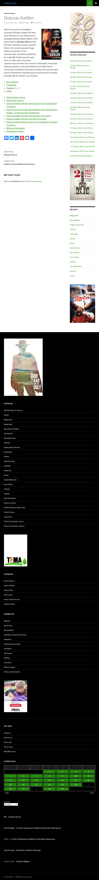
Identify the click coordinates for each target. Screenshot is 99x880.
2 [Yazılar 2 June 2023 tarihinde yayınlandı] (62, 772)
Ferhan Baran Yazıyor (15, 97)
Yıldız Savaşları (9, 667)
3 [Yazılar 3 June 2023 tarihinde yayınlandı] (75, 772)
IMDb (9, 91)
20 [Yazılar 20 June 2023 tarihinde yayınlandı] (23, 785)
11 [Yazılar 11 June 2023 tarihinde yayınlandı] (88, 776)
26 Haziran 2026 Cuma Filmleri (82, 137)
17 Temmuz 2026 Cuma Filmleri (82, 146)
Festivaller (74, 234)
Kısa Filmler (74, 257)
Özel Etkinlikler (76, 266)
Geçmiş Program (9, 13)
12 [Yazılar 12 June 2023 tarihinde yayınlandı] (10, 780)
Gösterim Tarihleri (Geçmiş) (28, 850)
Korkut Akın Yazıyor (15, 100)
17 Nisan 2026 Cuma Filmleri (81, 102)
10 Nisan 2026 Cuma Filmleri (81, 98)
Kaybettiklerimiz (10, 480)
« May (7, 793)
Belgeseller (74, 215)
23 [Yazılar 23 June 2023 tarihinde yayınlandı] (62, 785)
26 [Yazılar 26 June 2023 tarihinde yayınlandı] (10, 789)
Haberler (7, 466)
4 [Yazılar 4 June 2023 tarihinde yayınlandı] (88, 772)
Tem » (92, 793)
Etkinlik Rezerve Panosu (13, 410)
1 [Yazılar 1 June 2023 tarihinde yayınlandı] (49, 772)
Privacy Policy (8, 877)
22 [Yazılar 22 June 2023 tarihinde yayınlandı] (49, 785)
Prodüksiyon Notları (15, 131)
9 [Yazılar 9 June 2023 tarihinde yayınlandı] (62, 776)
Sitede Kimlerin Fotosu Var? (15, 507)
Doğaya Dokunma (77, 225)
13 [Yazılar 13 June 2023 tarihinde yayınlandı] (23, 780)
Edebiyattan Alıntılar (12, 447)
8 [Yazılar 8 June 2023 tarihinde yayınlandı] (49, 776)
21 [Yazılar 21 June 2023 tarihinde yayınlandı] (36, 785)
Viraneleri (7, 662)
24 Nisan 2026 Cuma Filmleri (81, 114)
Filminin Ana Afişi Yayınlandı (26, 119)
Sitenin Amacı (9, 512)
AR (5, 816)
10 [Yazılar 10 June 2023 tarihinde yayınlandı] (75, 776)
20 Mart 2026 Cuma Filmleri (81, 77)
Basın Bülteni (12, 82)
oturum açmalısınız (33, 181)
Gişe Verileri (74, 252)
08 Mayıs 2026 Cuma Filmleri (81, 123)
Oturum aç (8, 737)
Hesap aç (7, 733)
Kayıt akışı (8, 742)
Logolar (7, 494)
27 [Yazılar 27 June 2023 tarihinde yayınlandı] (23, 789)
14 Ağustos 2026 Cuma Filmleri (82, 151)
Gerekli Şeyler (75, 248)
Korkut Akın (8, 590)
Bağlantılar (8, 419)
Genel (72, 243)
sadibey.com (10, 3)
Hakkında (7, 470)
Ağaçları (7, 621)
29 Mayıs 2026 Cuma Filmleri (81, 132)
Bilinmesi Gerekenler (15, 128)
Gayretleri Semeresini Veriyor (15, 635)
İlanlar (6, 475)
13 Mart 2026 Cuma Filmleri (81, 72)
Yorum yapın (37, 23)
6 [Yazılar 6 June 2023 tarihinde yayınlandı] (23, 776)
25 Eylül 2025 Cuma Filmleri (81, 156)
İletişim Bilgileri (23, 861)
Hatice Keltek (9, 585)
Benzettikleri (75, 220)
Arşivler (7, 802)
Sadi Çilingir (25, 23)
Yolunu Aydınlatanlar (12, 672)
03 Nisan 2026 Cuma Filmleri (81, 93)
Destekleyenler (10, 438)
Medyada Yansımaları (12, 644)
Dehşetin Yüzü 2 (33, 153)
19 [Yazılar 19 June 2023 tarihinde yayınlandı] (10, 785)
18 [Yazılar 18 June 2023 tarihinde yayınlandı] (88, 780)
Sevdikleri (7, 649)
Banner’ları (8, 625)
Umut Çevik (9, 850)
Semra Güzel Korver (12, 599)
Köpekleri (7, 639)
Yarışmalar (8, 517)
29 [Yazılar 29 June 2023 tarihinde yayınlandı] (49, 789)
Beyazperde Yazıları (11, 429)
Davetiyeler (8, 433)
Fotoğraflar (11, 85)
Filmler (72, 239)
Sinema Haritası (10, 503)
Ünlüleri (7, 658)
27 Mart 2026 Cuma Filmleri (81, 82)
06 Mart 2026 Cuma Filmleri (81, 61)
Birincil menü (96, 3)
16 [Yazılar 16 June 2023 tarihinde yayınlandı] (62, 780)
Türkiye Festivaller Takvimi (14, 526)
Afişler (6, 415)
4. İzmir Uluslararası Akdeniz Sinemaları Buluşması (38, 828)
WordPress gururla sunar (23, 877)
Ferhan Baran (9, 581)
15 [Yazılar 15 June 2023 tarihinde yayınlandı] (49, 780)
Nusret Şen (8, 595)
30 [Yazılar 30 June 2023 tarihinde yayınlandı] (62, 789)
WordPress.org (9, 751)
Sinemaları (8, 653)
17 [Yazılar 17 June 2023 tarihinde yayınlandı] (75, 780)
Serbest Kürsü (9, 604)
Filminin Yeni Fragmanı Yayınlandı (28, 116)
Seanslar (73, 271)
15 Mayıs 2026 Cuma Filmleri (81, 128)
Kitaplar (73, 262)
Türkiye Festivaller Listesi (13, 521)
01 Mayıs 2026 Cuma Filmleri (81, 119)
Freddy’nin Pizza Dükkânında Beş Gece (33, 162)
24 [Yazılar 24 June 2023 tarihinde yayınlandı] (75, 785)
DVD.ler (73, 229)
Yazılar (72, 276)
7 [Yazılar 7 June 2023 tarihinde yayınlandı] (36, 776)
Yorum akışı (8, 747)
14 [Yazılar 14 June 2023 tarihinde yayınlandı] (36, 780)
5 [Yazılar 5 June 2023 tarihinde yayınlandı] (10, 776)
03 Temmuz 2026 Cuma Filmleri (82, 142)
